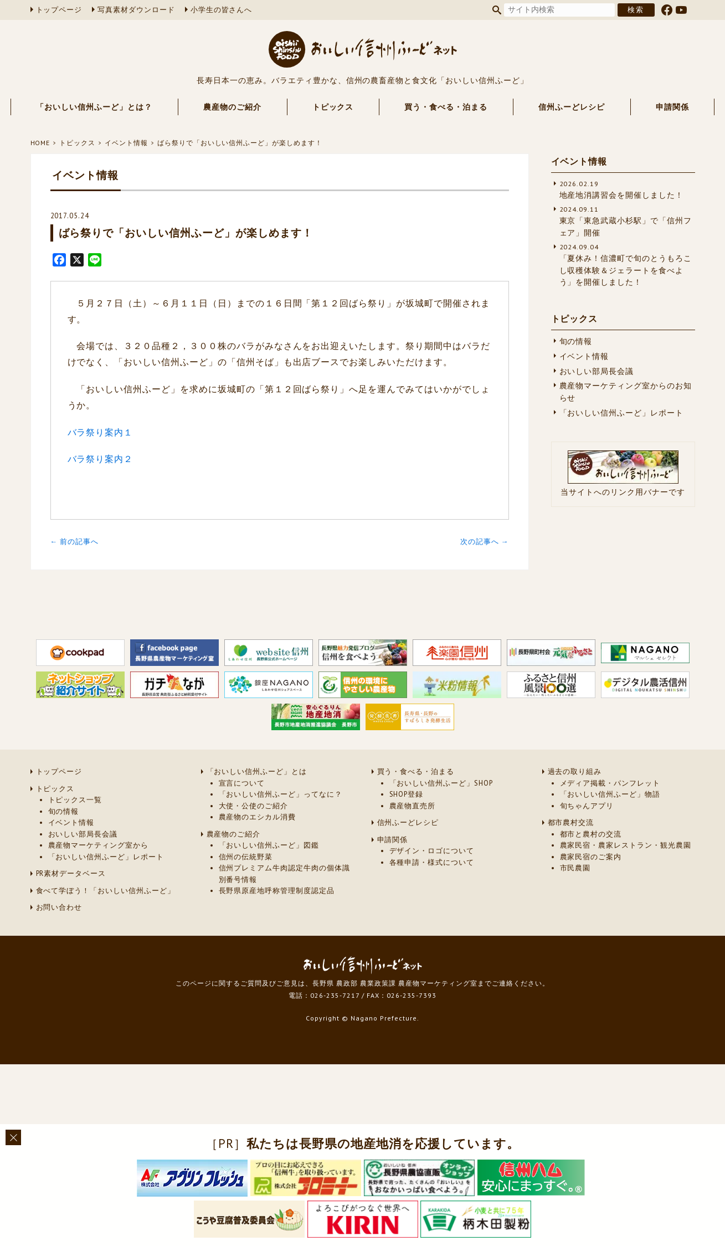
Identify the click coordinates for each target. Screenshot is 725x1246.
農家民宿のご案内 (591, 857)
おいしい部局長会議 (596, 371)
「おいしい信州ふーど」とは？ (94, 107)
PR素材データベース (71, 873)
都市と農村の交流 (591, 834)
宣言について (242, 783)
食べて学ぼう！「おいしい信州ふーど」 (105, 890)
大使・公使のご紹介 (254, 806)
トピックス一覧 (75, 799)
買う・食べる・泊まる (445, 107)
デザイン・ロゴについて (432, 850)
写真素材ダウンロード (136, 9)
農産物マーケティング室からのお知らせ (625, 392)
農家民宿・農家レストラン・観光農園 (625, 845)
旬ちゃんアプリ (587, 806)
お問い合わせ (59, 907)
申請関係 (672, 107)
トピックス (333, 107)
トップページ (59, 9)
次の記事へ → (484, 541)
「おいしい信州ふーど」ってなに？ (280, 794)
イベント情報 (126, 143)
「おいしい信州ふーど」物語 (610, 794)
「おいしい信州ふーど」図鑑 (269, 845)
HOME (40, 143)
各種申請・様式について (432, 862)
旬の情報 (576, 341)
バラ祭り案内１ (100, 432)
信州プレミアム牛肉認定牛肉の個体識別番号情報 (284, 873)
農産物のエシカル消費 (257, 817)
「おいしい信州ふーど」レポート (621, 413)
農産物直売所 (412, 806)
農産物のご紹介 (232, 107)
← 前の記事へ (74, 541)
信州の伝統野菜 (246, 857)
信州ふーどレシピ (571, 107)
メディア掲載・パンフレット (610, 783)
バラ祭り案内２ (100, 458)
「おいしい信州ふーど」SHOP (441, 783)
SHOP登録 (406, 794)
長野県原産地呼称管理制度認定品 (277, 890)
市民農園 (575, 868)
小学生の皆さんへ (222, 9)
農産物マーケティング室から (98, 845)
